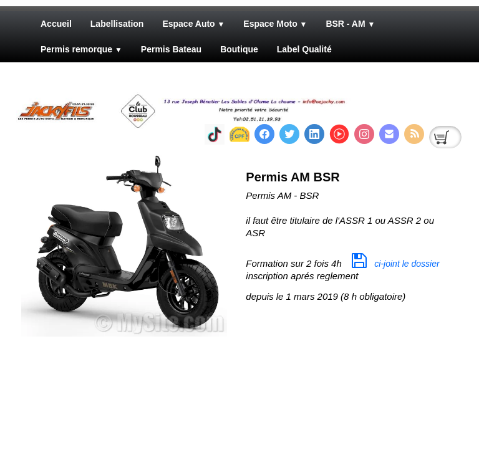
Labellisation (117, 24)
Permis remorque (81, 49)
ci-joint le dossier (395, 264)
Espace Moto (275, 24)
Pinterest (451, 358)
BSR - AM (350, 24)
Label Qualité (304, 49)
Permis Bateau (171, 49)
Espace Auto (193, 24)
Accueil (56, 24)
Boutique (239, 49)
